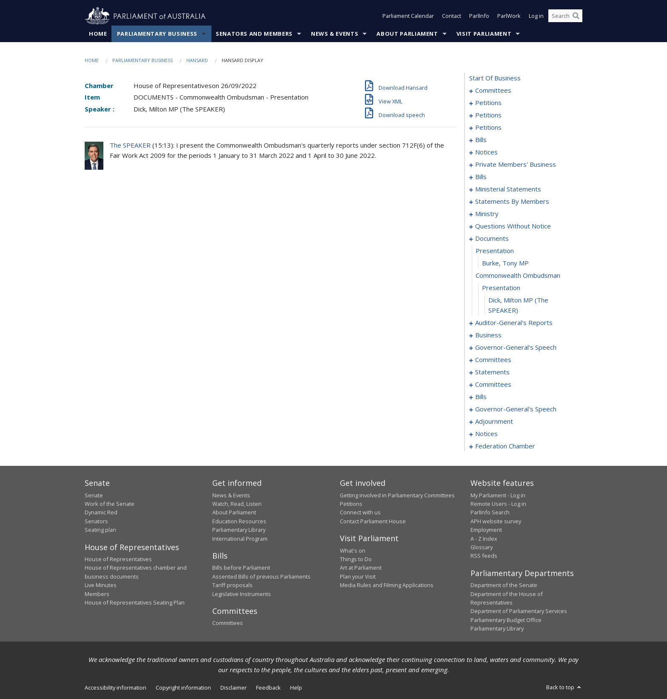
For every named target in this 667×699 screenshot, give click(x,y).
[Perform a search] (576, 16)
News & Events (334, 33)
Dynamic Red (101, 512)
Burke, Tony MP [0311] (505, 263)
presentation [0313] (501, 288)
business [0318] (488, 335)
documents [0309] (492, 238)
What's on (352, 550)
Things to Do (356, 559)
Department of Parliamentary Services (518, 611)
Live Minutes (101, 585)
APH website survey (495, 521)
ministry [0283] (487, 214)
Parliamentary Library (238, 530)
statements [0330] (492, 372)
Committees (227, 623)
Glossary (481, 547)
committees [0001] (493, 90)
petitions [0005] (488, 103)
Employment (486, 530)
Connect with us (360, 512)
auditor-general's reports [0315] (514, 323)
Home (98, 33)
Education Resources (239, 521)
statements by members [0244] (512, 201)
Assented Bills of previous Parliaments (261, 576)
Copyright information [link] (183, 687)
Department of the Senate (503, 585)
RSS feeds (483, 556)
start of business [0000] (495, 78)
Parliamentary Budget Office (506, 620)
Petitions (351, 504)
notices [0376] (486, 434)
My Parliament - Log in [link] (497, 495)
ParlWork (509, 16)
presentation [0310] (495, 251)
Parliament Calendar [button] (408, 16)
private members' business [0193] (515, 164)
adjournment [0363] (494, 421)
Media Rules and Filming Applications (386, 585)
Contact (451, 16)
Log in (536, 16)
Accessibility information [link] (115, 687)
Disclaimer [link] (233, 687)
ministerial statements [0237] (508, 189)
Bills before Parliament (241, 568)
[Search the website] (565, 16)
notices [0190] (486, 152)
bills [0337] (481, 397)
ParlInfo (479, 16)
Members (97, 594)
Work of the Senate (109, 504)
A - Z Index (483, 538)
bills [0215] (481, 177)
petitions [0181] (488, 127)
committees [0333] (493, 384)
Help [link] (296, 687)
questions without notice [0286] (513, 226)
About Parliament (407, 33)
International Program (240, 538)
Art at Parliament (361, 568)
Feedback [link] (268, 687)
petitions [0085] (488, 115)
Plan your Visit (358, 576)
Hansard (197, 60)
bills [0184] (481, 140)
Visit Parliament (483, 33)
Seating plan (100, 530)
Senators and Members (254, 33)
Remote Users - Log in (498, 504)
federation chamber (505, 446)
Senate (94, 495)
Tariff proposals (232, 585)
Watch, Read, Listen (237, 504)
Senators (96, 521)
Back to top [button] (564, 687)
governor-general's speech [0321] (515, 347)
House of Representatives (118, 559)
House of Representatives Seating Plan (135, 602)
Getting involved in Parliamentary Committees (397, 495)
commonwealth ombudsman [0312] (518, 275)
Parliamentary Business (157, 33)
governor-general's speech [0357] (515, 409)
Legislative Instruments (241, 594)
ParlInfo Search (490, 512)
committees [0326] (493, 360)
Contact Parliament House (373, 521)
